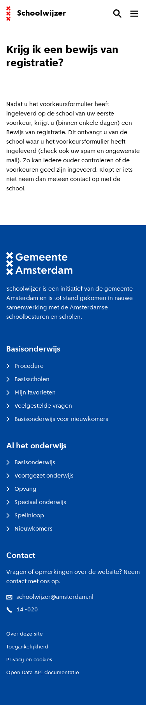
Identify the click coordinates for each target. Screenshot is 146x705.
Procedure (25, 366)
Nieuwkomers (29, 529)
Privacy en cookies (29, 660)
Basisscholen (27, 379)
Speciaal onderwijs (36, 502)
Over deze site (24, 634)
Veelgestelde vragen (39, 406)
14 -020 (22, 610)
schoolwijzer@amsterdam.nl (49, 597)
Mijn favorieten (31, 393)
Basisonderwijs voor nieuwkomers (57, 419)
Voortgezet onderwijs (40, 476)
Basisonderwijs (30, 463)
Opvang (21, 489)
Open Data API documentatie (42, 673)
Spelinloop (25, 516)
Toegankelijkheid (27, 647)
